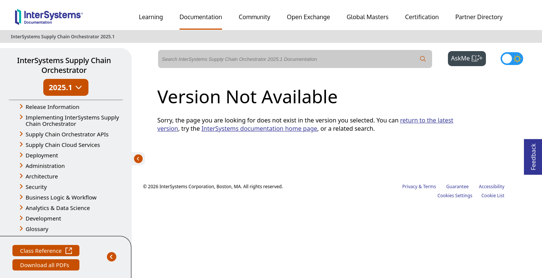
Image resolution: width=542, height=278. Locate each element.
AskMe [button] (468, 57)
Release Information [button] (52, 106)
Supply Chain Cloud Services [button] (63, 144)
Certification (422, 17)
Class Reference (46, 251)
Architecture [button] (42, 176)
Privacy (409, 186)
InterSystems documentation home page (259, 128)
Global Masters (367, 17)
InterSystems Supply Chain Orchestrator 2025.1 (63, 36)
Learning (151, 17)
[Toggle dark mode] (512, 58)
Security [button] (36, 186)
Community (254, 17)
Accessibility (491, 186)
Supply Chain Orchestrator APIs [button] (67, 134)
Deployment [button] (42, 155)
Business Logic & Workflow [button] (61, 197)
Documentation (201, 17)
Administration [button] (45, 165)
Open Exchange (308, 17)
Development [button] (43, 218)
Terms (429, 186)
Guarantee (457, 186)
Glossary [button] (37, 229)
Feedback (533, 154)
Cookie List (492, 195)
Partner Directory (479, 17)
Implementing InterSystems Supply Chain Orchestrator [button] (72, 120)
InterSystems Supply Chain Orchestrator (64, 65)
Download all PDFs (45, 265)
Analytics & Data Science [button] (58, 208)
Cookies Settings (454, 195)
